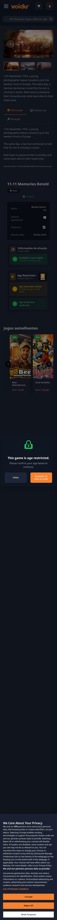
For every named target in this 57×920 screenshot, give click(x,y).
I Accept (28, 901)
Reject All (28, 909)
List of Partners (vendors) (15, 893)
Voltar (16, 477)
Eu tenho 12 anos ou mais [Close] (41, 477)
